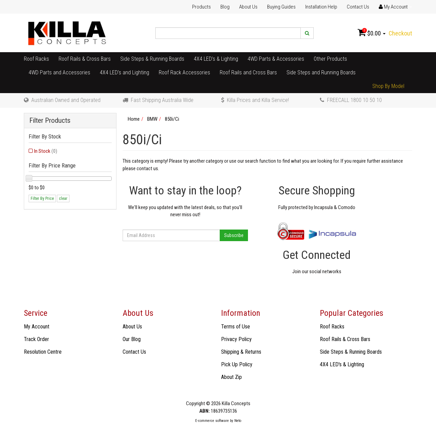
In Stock (45, 151)
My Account (36, 326)
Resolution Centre (43, 352)
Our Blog (132, 339)
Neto (237, 420)
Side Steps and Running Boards (321, 72)
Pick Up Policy (236, 364)
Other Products (330, 59)
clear (63, 198)
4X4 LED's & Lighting (216, 59)
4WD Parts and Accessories (59, 72)
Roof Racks (36, 59)
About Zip (231, 377)
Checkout (400, 33)
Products (201, 7)
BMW (152, 119)
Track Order (36, 339)
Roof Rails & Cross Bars (85, 59)
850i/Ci (172, 119)
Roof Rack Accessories (184, 72)
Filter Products (50, 120)
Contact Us (358, 7)
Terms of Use (235, 326)
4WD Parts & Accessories (276, 59)
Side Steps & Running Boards (152, 59)
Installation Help (321, 7)
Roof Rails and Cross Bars (248, 72)
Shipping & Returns (241, 352)
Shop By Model (388, 86)
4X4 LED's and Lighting (124, 72)
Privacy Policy (236, 339)
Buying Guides (281, 7)
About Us (248, 7)
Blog (225, 7)
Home (134, 119)
